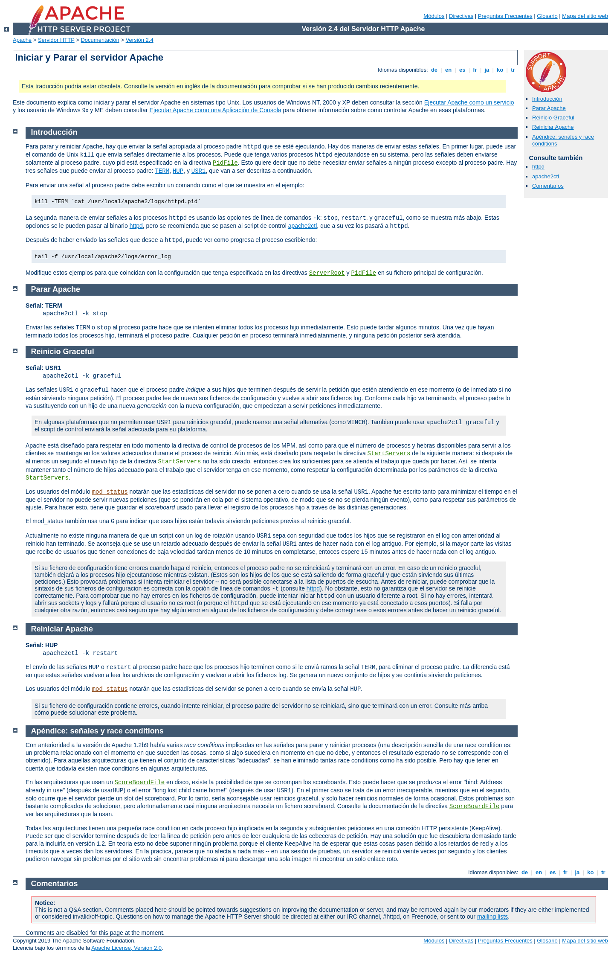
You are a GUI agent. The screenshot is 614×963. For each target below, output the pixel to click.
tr (513, 70)
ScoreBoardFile (140, 782)
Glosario (547, 16)
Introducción (547, 99)
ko (500, 70)
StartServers (389, 453)
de (434, 70)
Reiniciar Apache (553, 127)
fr (475, 70)
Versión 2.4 (140, 40)
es (462, 70)
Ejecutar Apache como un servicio (469, 102)
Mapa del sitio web (585, 16)
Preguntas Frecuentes (505, 16)
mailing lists (492, 916)
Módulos (433, 16)
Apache (22, 40)
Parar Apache (549, 108)
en (448, 70)
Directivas (461, 16)
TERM (162, 171)
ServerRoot (327, 273)
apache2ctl (545, 176)
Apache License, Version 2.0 (126, 948)
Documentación (100, 40)
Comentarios (548, 186)
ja (487, 70)
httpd (538, 166)
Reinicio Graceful (553, 117)
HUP (178, 171)
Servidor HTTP (56, 40)
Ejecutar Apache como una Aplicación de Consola (215, 110)
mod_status (110, 492)
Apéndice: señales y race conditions (97, 731)
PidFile (225, 163)
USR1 (198, 171)
